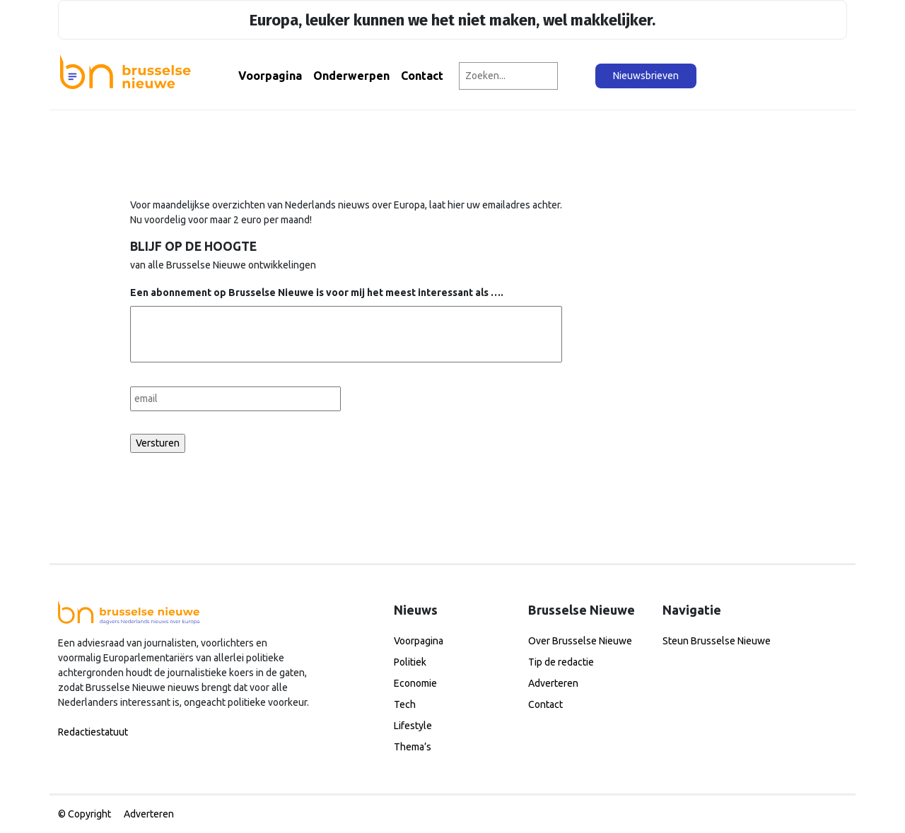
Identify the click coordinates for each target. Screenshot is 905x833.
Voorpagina (270, 75)
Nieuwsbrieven (646, 75)
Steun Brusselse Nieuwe (716, 640)
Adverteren (553, 683)
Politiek (410, 662)
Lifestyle (413, 725)
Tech (405, 704)
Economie (415, 683)
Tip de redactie (561, 662)
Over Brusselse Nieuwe (580, 640)
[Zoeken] (577, 76)
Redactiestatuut (93, 732)
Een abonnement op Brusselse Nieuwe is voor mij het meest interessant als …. (316, 292)
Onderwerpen (351, 75)
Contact (422, 75)
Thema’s (412, 746)
